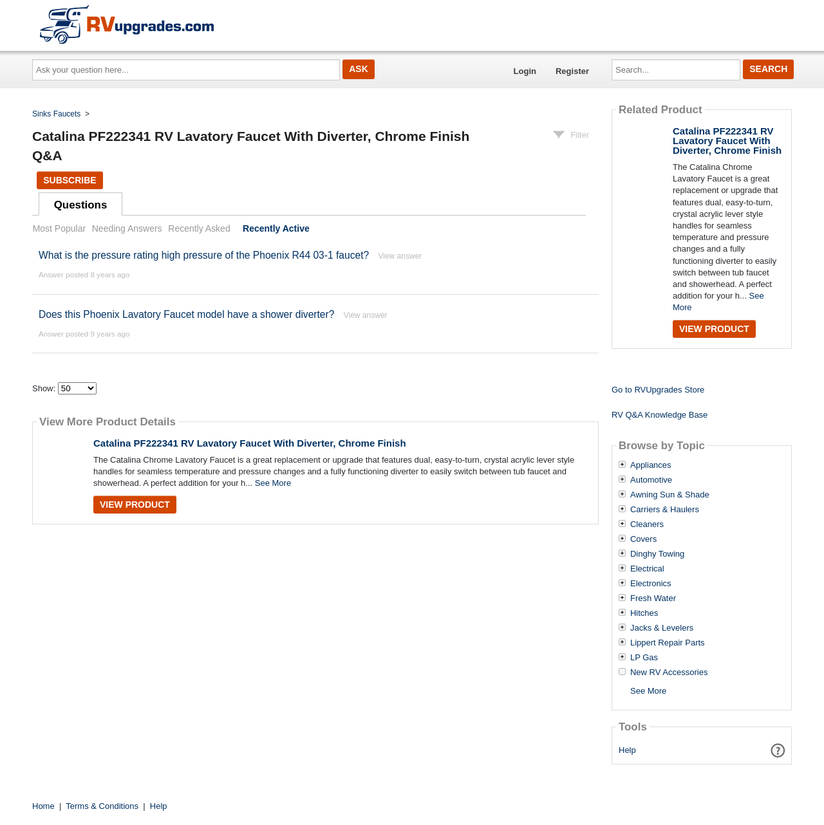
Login (525, 71)
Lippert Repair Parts (667, 642)
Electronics (650, 583)
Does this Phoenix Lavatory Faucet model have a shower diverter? (186, 314)
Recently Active (276, 228)
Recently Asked (199, 228)
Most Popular (59, 228)
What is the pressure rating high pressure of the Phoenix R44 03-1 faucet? (205, 255)
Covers (643, 539)
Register (572, 71)
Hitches (644, 613)
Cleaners (647, 524)
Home (43, 806)
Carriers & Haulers (664, 509)
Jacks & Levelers (661, 628)
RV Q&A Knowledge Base (659, 415)
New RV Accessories (668, 672)
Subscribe (69, 180)
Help (627, 750)
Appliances (650, 465)
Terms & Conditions (102, 806)
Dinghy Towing (657, 554)
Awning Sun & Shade (669, 494)
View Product (135, 504)
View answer (400, 256)
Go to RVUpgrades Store (658, 389)
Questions (81, 205)
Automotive (651, 480)
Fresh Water (653, 598)
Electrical (647, 568)
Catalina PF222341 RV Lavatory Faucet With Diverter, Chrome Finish (249, 443)
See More (273, 483)
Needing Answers (127, 228)
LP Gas (644, 657)
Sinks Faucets (56, 113)
